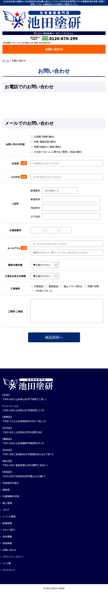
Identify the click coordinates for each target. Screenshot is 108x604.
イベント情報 (9, 516)
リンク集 (6, 563)
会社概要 (7, 536)
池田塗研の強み (10, 483)
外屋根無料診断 (10, 496)
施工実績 (7, 503)
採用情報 (7, 543)
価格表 (6, 489)
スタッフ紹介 (8, 529)
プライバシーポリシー (13, 556)
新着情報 (7, 523)
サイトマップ (8, 570)
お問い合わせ (54, 49)
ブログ (5, 509)
